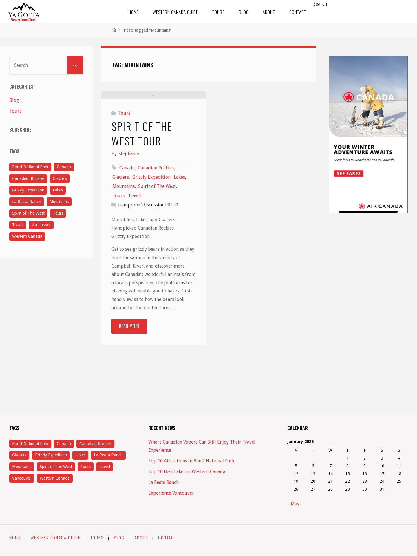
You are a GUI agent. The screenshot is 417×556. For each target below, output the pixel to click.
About (141, 538)
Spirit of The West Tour (141, 195)
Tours (124, 175)
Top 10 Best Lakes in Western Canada (186, 471)
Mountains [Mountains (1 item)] (59, 201)
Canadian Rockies (156, 230)
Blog (14, 100)
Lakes (179, 239)
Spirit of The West (157, 248)
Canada (127, 230)
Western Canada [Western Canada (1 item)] (27, 236)
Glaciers (120, 239)
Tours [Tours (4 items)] (58, 213)
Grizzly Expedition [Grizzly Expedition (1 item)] (28, 190)
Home (15, 538)
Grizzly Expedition (151, 239)
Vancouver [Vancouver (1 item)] (41, 224)
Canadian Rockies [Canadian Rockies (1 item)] (28, 178)
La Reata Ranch (163, 482)
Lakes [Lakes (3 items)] (58, 190)
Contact (167, 538)
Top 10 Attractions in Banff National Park (191, 461)
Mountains (123, 248)
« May (293, 503)
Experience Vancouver (171, 493)
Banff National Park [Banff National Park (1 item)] (30, 166)
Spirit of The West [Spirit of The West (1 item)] (28, 213)
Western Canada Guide (56, 538)
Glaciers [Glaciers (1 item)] (60, 178)
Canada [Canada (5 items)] (64, 166)
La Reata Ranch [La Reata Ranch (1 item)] (26, 201)
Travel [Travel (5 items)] (17, 224)
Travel (134, 257)
